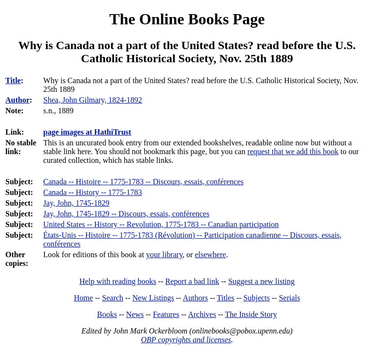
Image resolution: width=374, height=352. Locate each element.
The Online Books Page (186, 19)
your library (164, 254)
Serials (289, 298)
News (135, 314)
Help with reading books (117, 281)
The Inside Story (251, 314)
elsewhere (210, 254)
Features (166, 314)
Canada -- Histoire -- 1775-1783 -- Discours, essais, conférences (143, 181)
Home (83, 298)
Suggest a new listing (261, 281)
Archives (202, 314)
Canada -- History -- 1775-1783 (92, 192)
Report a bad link (192, 281)
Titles (225, 298)
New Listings (153, 298)
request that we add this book (292, 151)
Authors (195, 298)
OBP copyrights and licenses (186, 339)
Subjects (256, 298)
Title (13, 80)
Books (107, 314)
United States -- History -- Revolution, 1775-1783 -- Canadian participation (161, 224)
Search (113, 298)
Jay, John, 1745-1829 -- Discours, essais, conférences (126, 214)
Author (17, 100)
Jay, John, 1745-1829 (76, 203)
